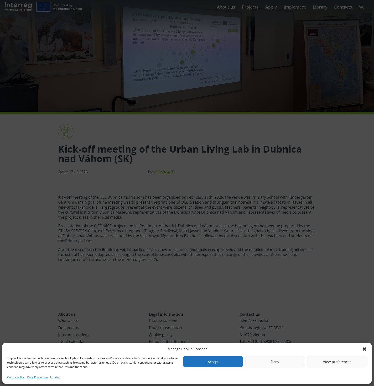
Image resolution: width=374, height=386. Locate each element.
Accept (213, 361)
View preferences (337, 361)
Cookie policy (16, 377)
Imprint (55, 377)
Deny (275, 361)
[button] (364, 349)
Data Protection (37, 377)
